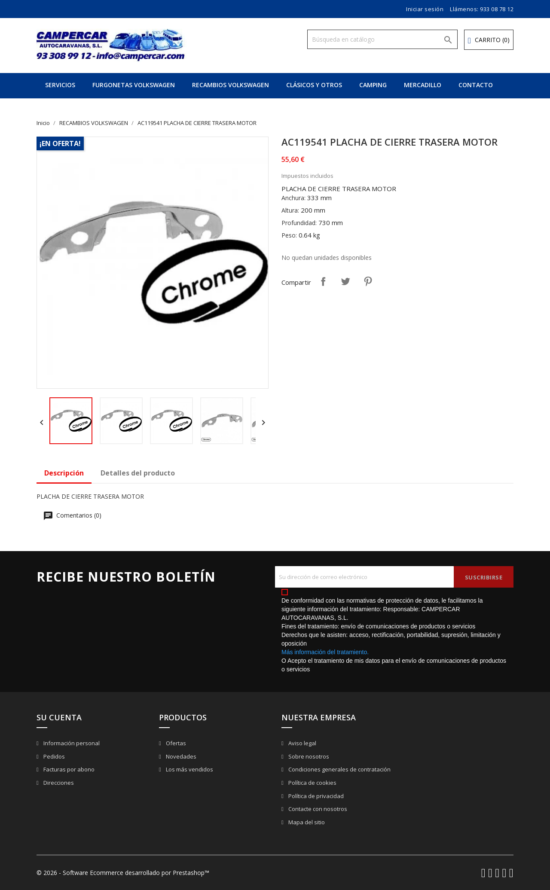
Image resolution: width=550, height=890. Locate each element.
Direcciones (58, 782)
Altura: (290, 210)
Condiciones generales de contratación (339, 769)
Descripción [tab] (64, 473)
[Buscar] (382, 39)
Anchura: (293, 198)
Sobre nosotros (308, 756)
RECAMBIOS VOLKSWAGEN (230, 85)
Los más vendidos (189, 769)
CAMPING (373, 85)
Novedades (180, 756)
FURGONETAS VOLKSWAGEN (133, 85)
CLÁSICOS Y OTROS (314, 85)
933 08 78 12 (496, 9)
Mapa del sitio (306, 822)
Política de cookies (311, 782)
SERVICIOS (60, 85)
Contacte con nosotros (317, 809)
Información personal (71, 743)
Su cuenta (59, 717)
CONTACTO (475, 85)
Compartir (323, 281)
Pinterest (367, 281)
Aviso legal (301, 743)
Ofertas (175, 743)
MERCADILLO (422, 85)
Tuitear (345, 281)
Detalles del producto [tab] (138, 473)
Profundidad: (299, 223)
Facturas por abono (68, 769)
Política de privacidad (315, 796)
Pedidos (53, 756)
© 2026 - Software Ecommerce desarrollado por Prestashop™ (123, 873)
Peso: (289, 235)
